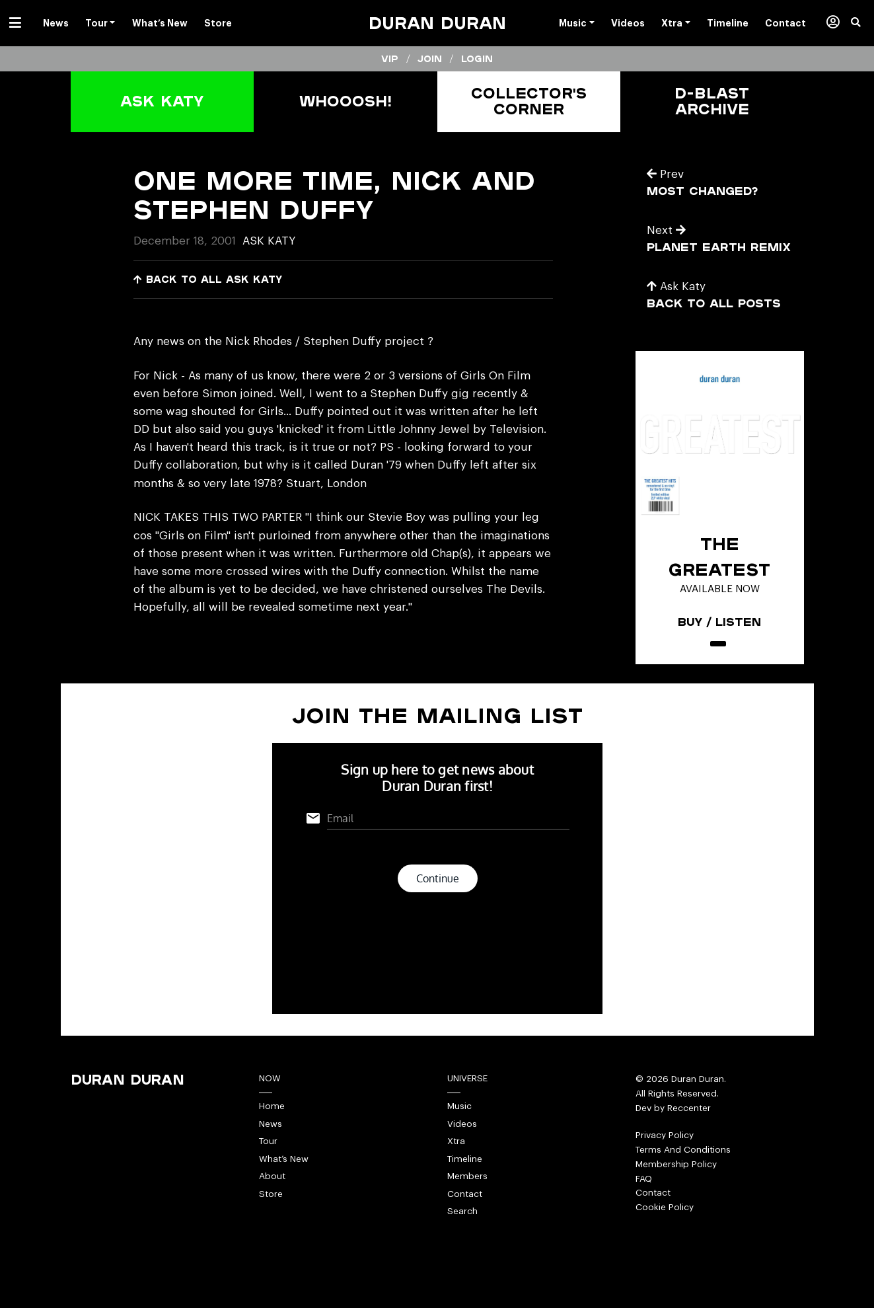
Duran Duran (437, 22)
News (270, 1124)
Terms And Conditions (683, 1149)
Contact (464, 1194)
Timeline (464, 1159)
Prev (665, 174)
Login (477, 59)
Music (459, 1106)
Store (271, 1194)
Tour (268, 1141)
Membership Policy (676, 1164)
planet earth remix (719, 247)
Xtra (456, 1141)
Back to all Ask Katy (207, 279)
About (272, 1176)
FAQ (644, 1178)
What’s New (284, 1159)
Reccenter (689, 1108)
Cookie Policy (665, 1207)
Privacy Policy (665, 1135)
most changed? (702, 191)
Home (272, 1106)
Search (462, 1211)
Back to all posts (714, 303)
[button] (862, 23)
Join (430, 59)
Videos (462, 1124)
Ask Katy (268, 241)
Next (666, 230)
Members (467, 1176)
